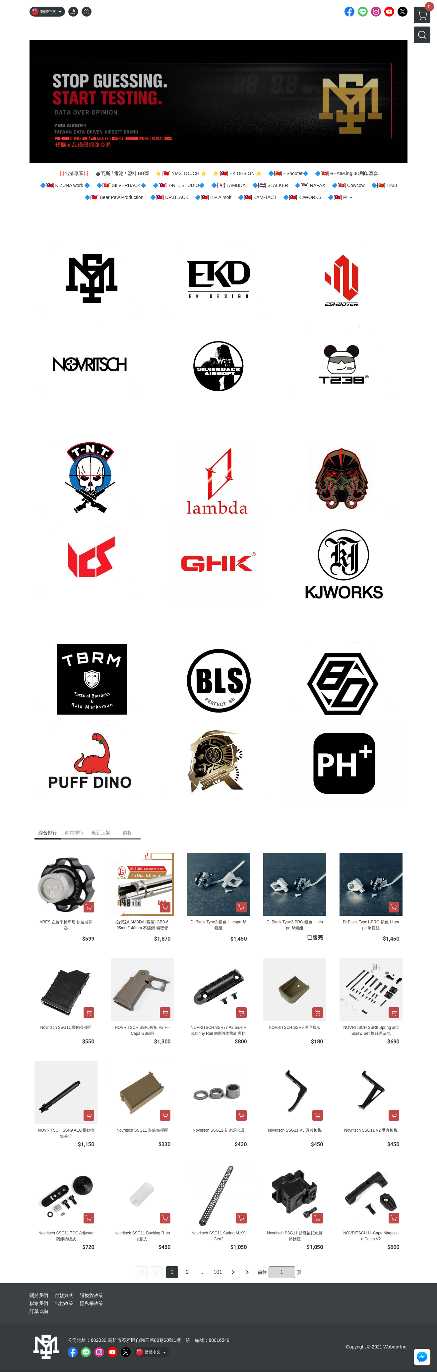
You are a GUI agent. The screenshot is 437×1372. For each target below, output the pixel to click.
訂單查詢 (39, 1311)
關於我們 (39, 1295)
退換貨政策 (91, 1295)
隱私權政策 (91, 1303)
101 (218, 1272)
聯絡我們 (39, 1303)
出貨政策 (64, 1303)
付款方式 (64, 1295)
